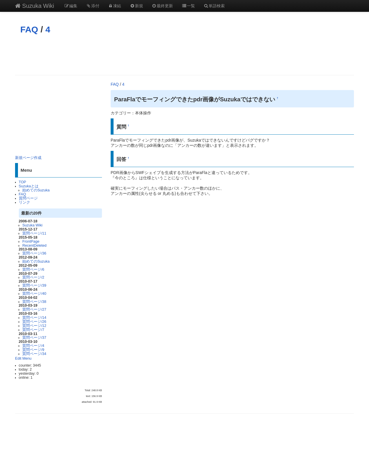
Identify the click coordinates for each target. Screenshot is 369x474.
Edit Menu (23, 358)
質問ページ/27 (34, 310)
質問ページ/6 (33, 270)
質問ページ (28, 198)
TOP (22, 182)
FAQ (29, 29)
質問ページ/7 (33, 330)
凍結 (114, 5)
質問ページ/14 (34, 318)
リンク (24, 202)
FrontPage (30, 241)
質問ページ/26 (34, 322)
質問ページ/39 (34, 285)
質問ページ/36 (34, 253)
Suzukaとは (29, 186)
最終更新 (162, 5)
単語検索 (214, 5)
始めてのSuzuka (36, 190)
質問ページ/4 (33, 346)
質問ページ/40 (34, 294)
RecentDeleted (34, 246)
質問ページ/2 (33, 277)
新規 (136, 5)
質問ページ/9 (33, 350)
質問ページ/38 (34, 302)
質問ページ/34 (34, 354)
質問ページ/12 (34, 326)
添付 (92, 5)
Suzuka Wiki (34, 6)
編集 (71, 5)
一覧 (188, 5)
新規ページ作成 (28, 158)
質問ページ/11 (34, 233)
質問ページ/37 (34, 338)
